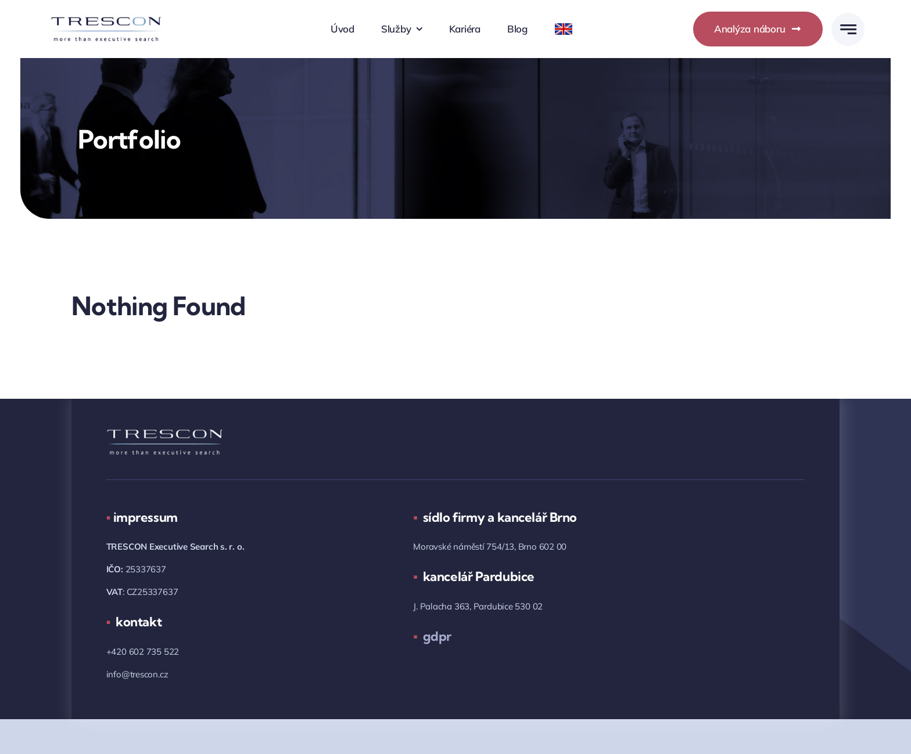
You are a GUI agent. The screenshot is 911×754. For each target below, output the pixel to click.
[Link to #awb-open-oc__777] (848, 29)
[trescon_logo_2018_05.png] (106, 18)
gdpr (432, 636)
